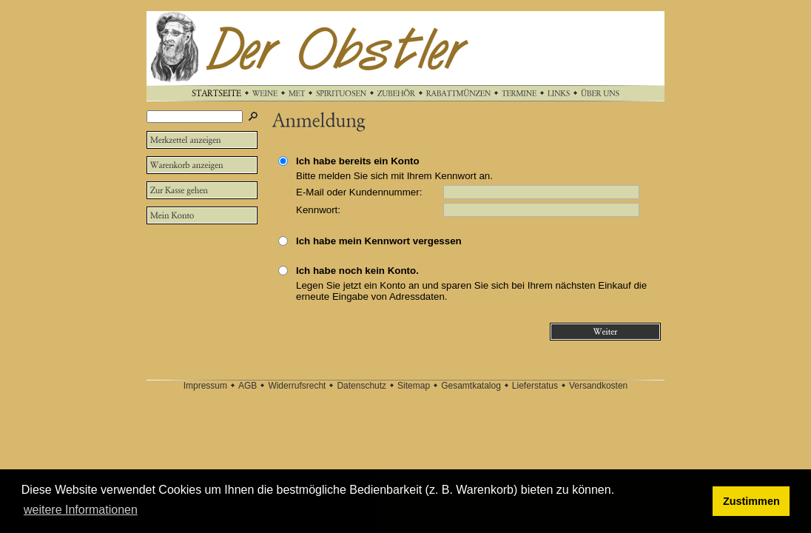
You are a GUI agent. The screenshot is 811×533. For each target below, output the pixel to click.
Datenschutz (361, 386)
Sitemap (413, 386)
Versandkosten (598, 386)
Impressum (205, 386)
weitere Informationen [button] (81, 509)
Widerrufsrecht (297, 386)
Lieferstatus (535, 386)
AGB (247, 386)
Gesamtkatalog (471, 386)
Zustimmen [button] (751, 501)
